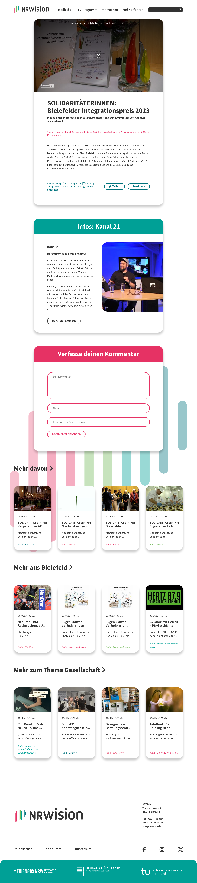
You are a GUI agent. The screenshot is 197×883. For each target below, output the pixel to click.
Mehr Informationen (64, 321)
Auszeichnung (54, 183)
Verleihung (89, 183)
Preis (66, 183)
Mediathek (65, 10)
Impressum (83, 849)
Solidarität (52, 189)
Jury (49, 186)
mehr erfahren (132, 10)
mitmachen (110, 10)
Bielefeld (80, 132)
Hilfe (65, 186)
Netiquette (53, 849)
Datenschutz (23, 849)
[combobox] (165, 9)
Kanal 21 (69, 132)
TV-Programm (87, 10)
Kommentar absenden (66, 434)
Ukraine (57, 186)
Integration (135, 145)
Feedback (138, 186)
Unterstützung (77, 186)
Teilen (114, 186)
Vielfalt (90, 186)
